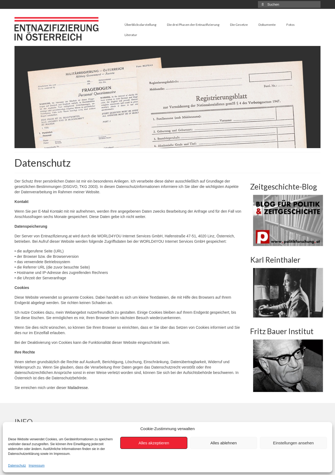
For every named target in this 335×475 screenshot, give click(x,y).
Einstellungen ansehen (293, 443)
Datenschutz (17, 465)
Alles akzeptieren (154, 443)
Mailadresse (78, 387)
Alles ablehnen (223, 443)
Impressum (37, 465)
